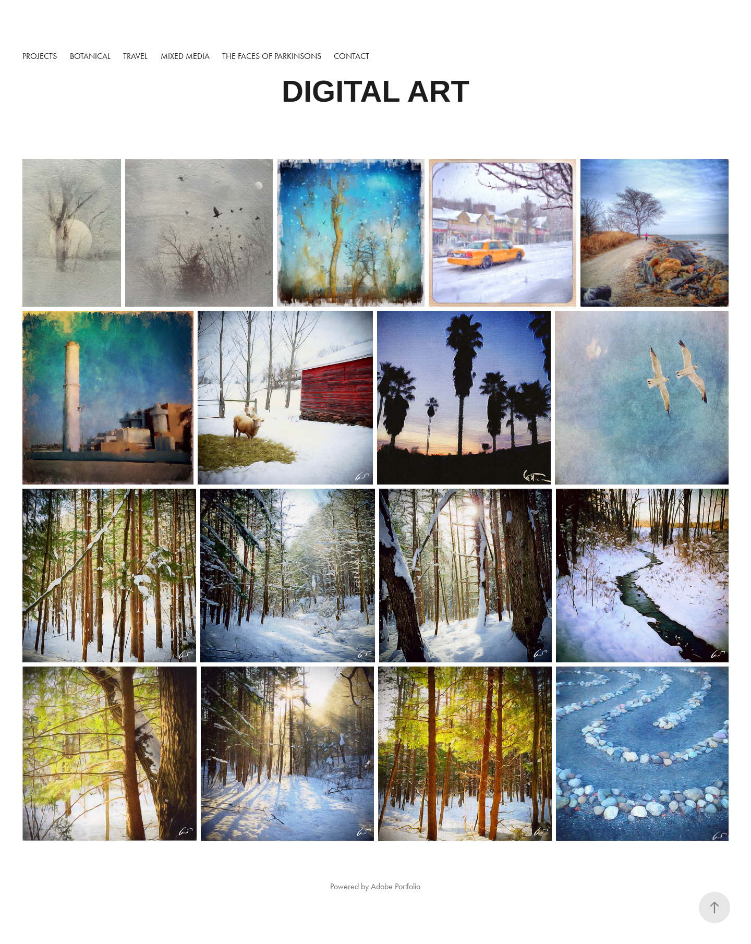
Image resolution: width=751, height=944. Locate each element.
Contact (351, 56)
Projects (39, 56)
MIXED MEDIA (185, 56)
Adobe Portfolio (395, 886)
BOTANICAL (90, 56)
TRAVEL (135, 56)
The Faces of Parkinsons (271, 56)
